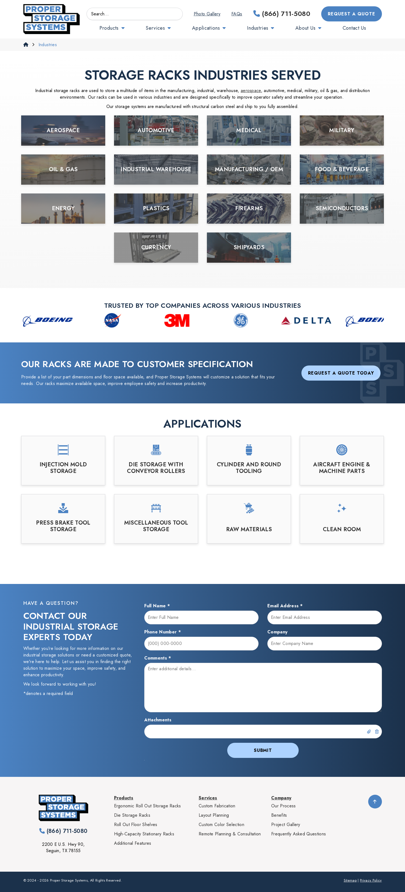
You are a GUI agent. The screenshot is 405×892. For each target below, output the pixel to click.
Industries (257, 28)
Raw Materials (249, 529)
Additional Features (132, 843)
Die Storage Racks (132, 815)
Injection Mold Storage (63, 468)
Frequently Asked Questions (298, 834)
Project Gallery (285, 824)
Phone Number (162, 632)
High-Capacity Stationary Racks (144, 834)
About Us (305, 28)
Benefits (279, 815)
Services (155, 28)
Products (109, 28)
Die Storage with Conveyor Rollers (156, 468)
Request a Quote (351, 14)
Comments (157, 658)
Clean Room (342, 529)
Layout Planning (214, 815)
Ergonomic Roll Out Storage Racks (147, 806)
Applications (206, 28)
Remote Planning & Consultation (230, 834)
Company (277, 632)
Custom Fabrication (217, 806)
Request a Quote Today (341, 373)
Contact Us (354, 28)
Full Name (157, 606)
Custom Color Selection (221, 824)
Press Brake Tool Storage (63, 526)
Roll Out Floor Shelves (135, 824)
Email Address (285, 606)
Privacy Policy (371, 880)
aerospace (251, 90)
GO (175, 14)
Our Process (283, 806)
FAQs (236, 14)
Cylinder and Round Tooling (249, 468)
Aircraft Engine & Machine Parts (341, 468)
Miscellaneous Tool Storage (156, 526)
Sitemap (350, 880)
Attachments (158, 720)
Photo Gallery (207, 14)
